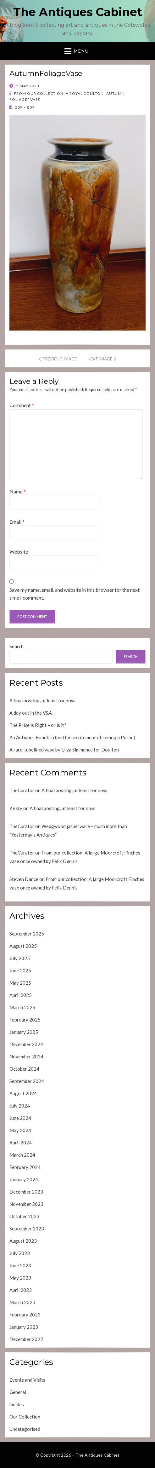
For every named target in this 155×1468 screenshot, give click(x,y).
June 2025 (20, 970)
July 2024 (19, 1105)
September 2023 (26, 1228)
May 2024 (20, 1130)
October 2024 (24, 1069)
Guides (16, 1404)
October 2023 (24, 1216)
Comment (21, 405)
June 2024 (20, 1118)
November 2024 (26, 1056)
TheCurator (21, 790)
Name (17, 491)
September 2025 (26, 933)
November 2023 (26, 1204)
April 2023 (20, 1290)
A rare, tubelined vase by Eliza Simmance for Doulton (64, 749)
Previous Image (60, 358)
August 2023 (23, 1241)
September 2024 (26, 1081)
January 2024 (23, 1179)
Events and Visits (27, 1380)
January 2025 (23, 1032)
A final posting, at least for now (42, 700)
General (17, 1392)
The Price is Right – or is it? (37, 725)
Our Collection (24, 1416)
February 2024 (25, 1167)
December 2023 (26, 1192)
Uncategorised (24, 1429)
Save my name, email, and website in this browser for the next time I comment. (74, 594)
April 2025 (20, 995)
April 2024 (20, 1142)
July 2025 (19, 958)
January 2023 (23, 1327)
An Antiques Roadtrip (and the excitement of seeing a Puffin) (72, 737)
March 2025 (22, 1007)
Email (17, 522)
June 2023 (20, 1265)
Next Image (100, 358)
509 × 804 (24, 107)
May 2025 (20, 983)
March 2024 (22, 1155)
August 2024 (23, 1093)
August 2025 (23, 946)
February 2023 (25, 1314)
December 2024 (26, 1044)
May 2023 (20, 1278)
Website (18, 552)
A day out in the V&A (30, 713)
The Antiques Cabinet (77, 12)
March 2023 (22, 1302)
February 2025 (25, 1019)
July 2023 (19, 1253)
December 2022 (26, 1339)
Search (16, 646)
